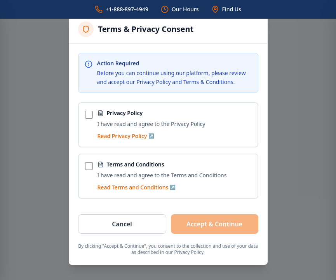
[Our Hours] (180, 9)
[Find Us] (226, 9)
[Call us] (121, 9)
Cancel (122, 224)
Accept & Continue (214, 224)
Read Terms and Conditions (136, 187)
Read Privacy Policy (126, 136)
